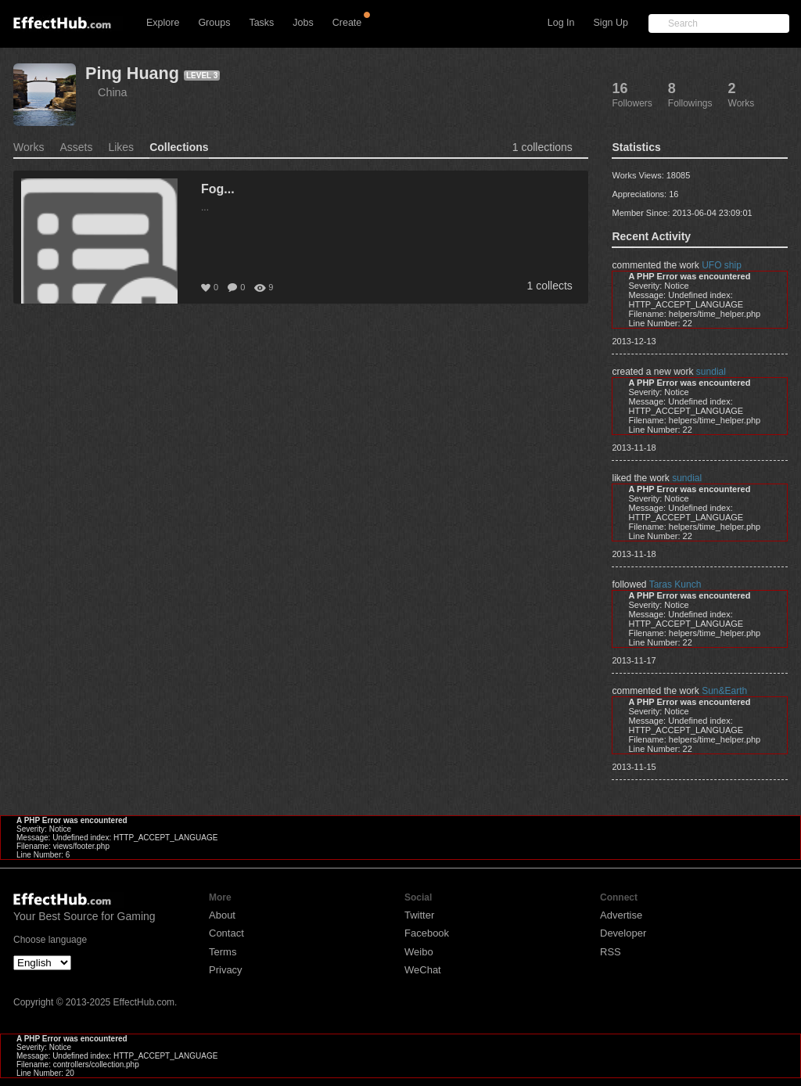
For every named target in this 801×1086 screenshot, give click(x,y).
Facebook (426, 933)
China (113, 92)
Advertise (621, 915)
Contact (226, 933)
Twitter (419, 915)
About (222, 915)
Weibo (418, 952)
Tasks (261, 22)
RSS (610, 952)
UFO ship (722, 265)
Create (347, 22)
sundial (711, 371)
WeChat (422, 970)
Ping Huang (132, 73)
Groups (214, 22)
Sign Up (611, 22)
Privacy (225, 970)
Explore (162, 22)
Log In (561, 22)
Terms (222, 952)
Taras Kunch (675, 584)
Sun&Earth (724, 690)
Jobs (303, 22)
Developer (623, 933)
